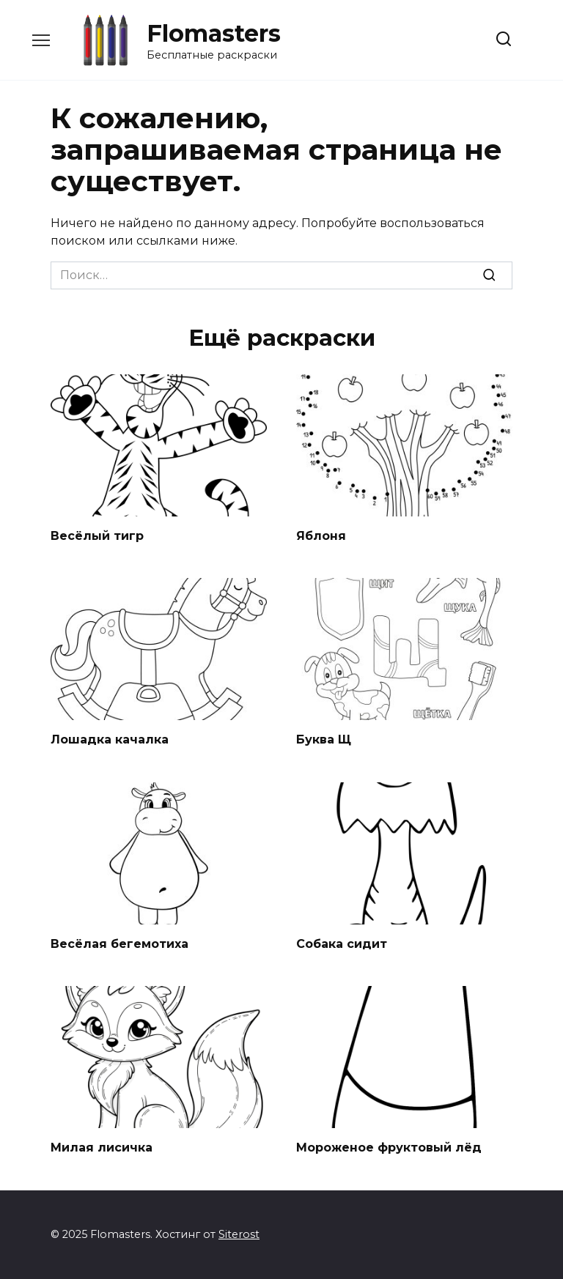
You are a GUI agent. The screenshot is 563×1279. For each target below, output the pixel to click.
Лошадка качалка (110, 739)
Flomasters (214, 33)
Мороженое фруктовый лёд (389, 1147)
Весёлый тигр (97, 536)
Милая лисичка (101, 1147)
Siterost (239, 1234)
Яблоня (321, 536)
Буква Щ (323, 739)
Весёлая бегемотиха (119, 944)
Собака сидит (341, 944)
